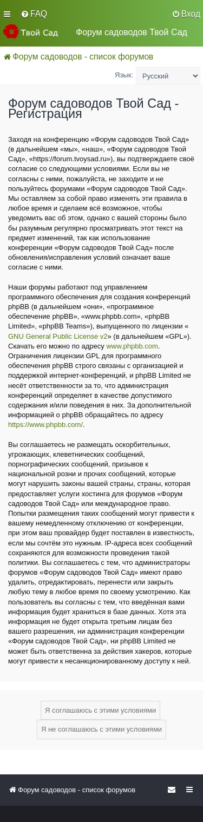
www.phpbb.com (132, 346)
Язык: (124, 75)
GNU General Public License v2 (58, 336)
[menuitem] (34, 14)
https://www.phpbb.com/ (45, 424)
